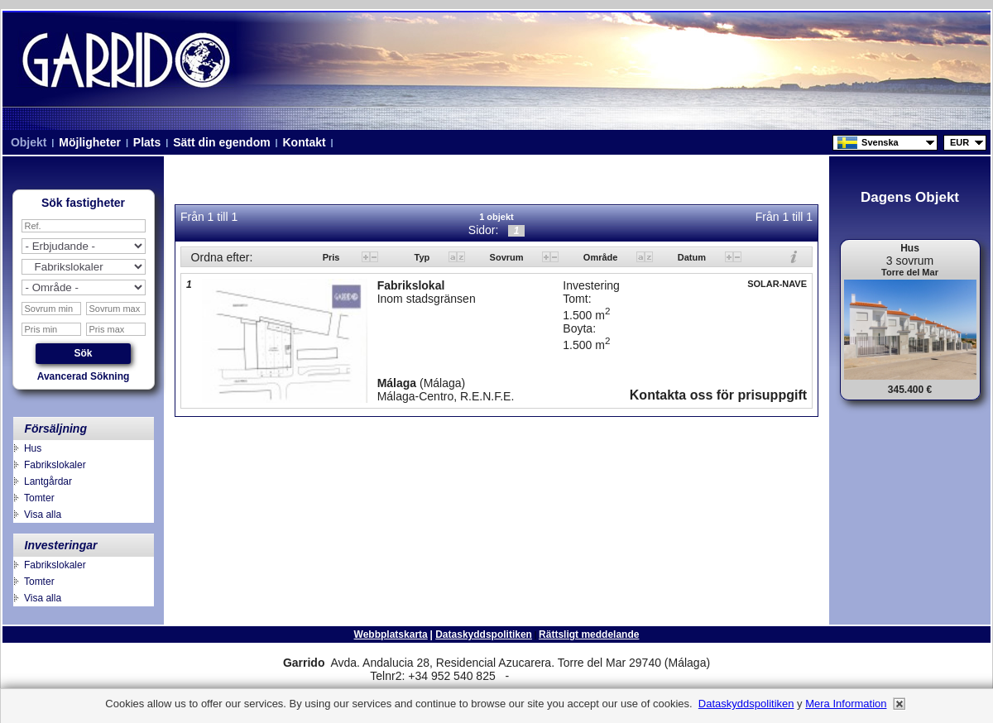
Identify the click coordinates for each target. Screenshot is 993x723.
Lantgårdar (48, 481)
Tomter (39, 498)
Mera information (845, 703)
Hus (32, 448)
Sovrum (508, 257)
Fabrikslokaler (55, 465)
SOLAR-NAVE (777, 284)
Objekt (28, 142)
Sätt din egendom (221, 142)
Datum (693, 257)
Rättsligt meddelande (589, 634)
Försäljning (56, 428)
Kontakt (304, 142)
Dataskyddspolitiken (483, 634)
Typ (424, 257)
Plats (147, 142)
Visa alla (42, 514)
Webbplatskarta (391, 634)
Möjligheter (89, 142)
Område (602, 257)
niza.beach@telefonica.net (569, 677)
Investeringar (61, 545)
